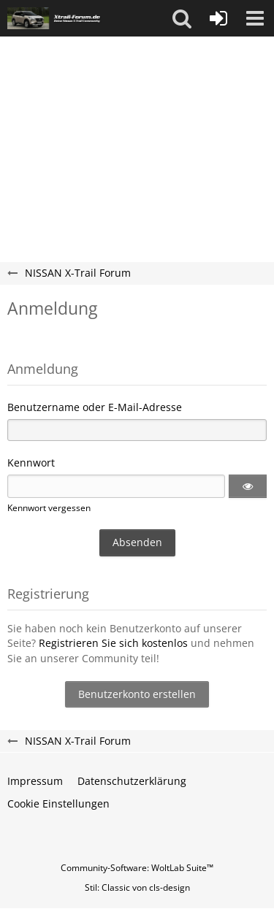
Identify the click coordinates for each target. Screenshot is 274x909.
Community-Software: (137, 868)
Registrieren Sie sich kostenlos (113, 643)
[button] (182, 18)
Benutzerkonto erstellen (137, 694)
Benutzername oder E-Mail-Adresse (94, 407)
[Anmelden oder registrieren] (218, 18)
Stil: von (137, 887)
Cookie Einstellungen (58, 803)
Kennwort (31, 462)
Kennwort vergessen (49, 508)
